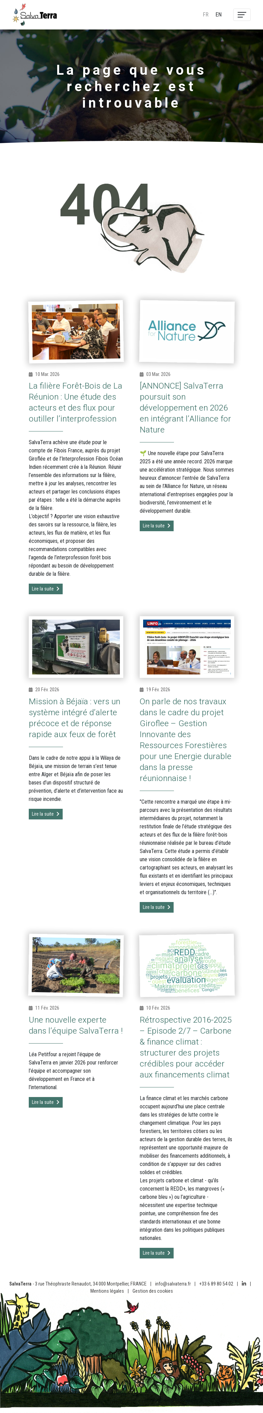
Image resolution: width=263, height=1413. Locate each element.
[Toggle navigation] (242, 15)
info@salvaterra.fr (173, 1284)
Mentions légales (107, 1291)
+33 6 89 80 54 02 (216, 1284)
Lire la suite (46, 589)
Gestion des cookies (153, 1291)
